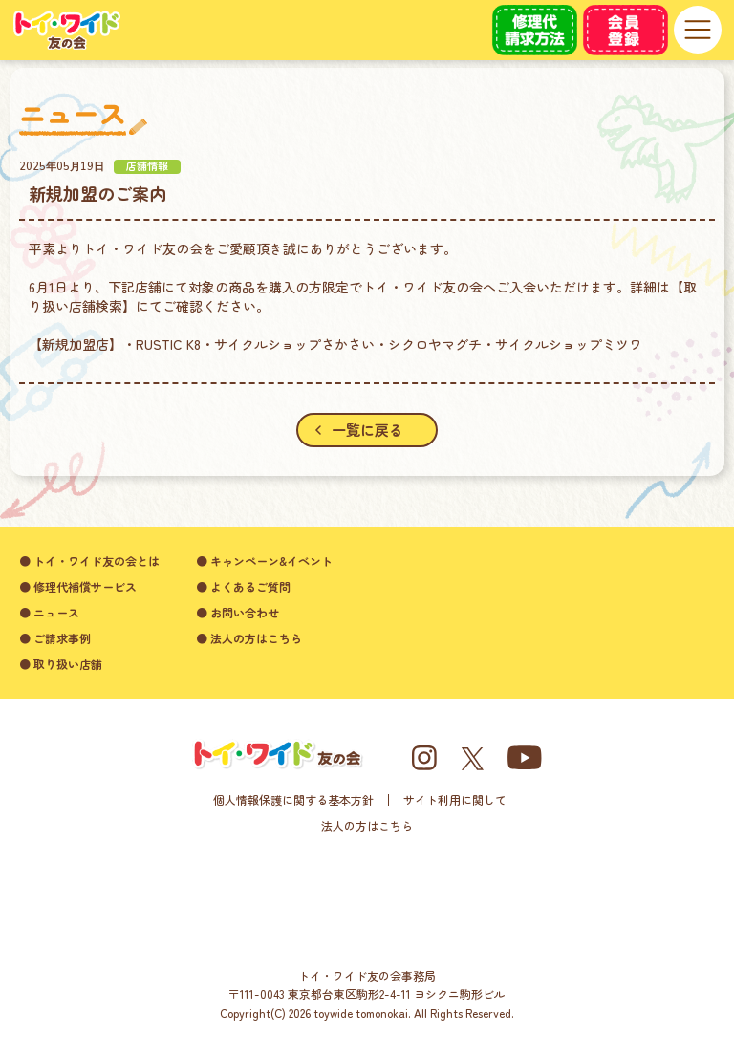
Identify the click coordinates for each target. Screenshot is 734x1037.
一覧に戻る (358, 430)
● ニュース (49, 612)
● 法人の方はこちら (249, 638)
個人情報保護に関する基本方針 (293, 799)
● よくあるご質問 (243, 586)
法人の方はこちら (367, 825)
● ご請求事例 (55, 638)
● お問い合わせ (237, 612)
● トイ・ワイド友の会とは (89, 560)
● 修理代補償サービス (78, 586)
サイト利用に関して (455, 799)
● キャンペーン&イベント (264, 560)
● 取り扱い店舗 (60, 664)
